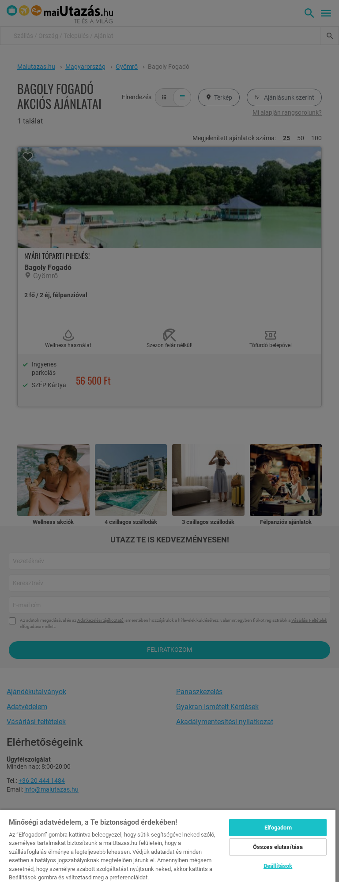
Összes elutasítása (278, 847)
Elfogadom (278, 827)
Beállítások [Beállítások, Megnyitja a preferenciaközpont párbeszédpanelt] (278, 866)
